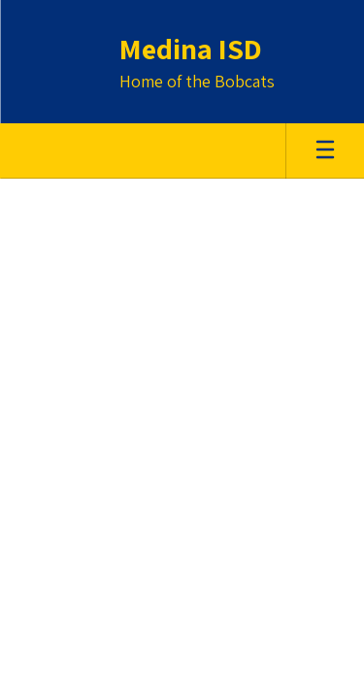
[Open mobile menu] (325, 151)
